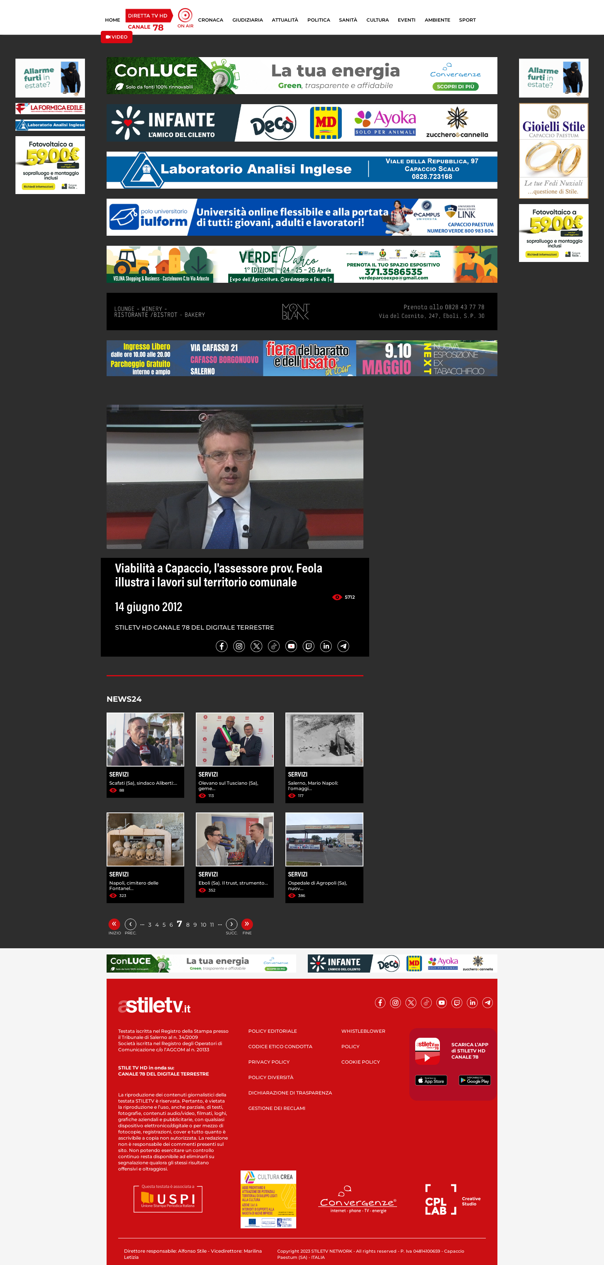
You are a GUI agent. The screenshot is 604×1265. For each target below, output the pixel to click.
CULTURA (377, 20)
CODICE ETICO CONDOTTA (280, 1046)
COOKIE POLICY (360, 1062)
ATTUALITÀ (285, 20)
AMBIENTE (437, 20)
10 (203, 924)
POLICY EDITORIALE (272, 1031)
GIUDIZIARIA (247, 20)
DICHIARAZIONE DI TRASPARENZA (290, 1093)
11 (212, 924)
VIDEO (116, 37)
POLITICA (318, 20)
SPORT (467, 20)
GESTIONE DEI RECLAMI (276, 1108)
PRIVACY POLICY (269, 1062)
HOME (112, 20)
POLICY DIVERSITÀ (271, 1077)
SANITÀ (348, 20)
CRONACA (210, 20)
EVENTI (407, 20)
